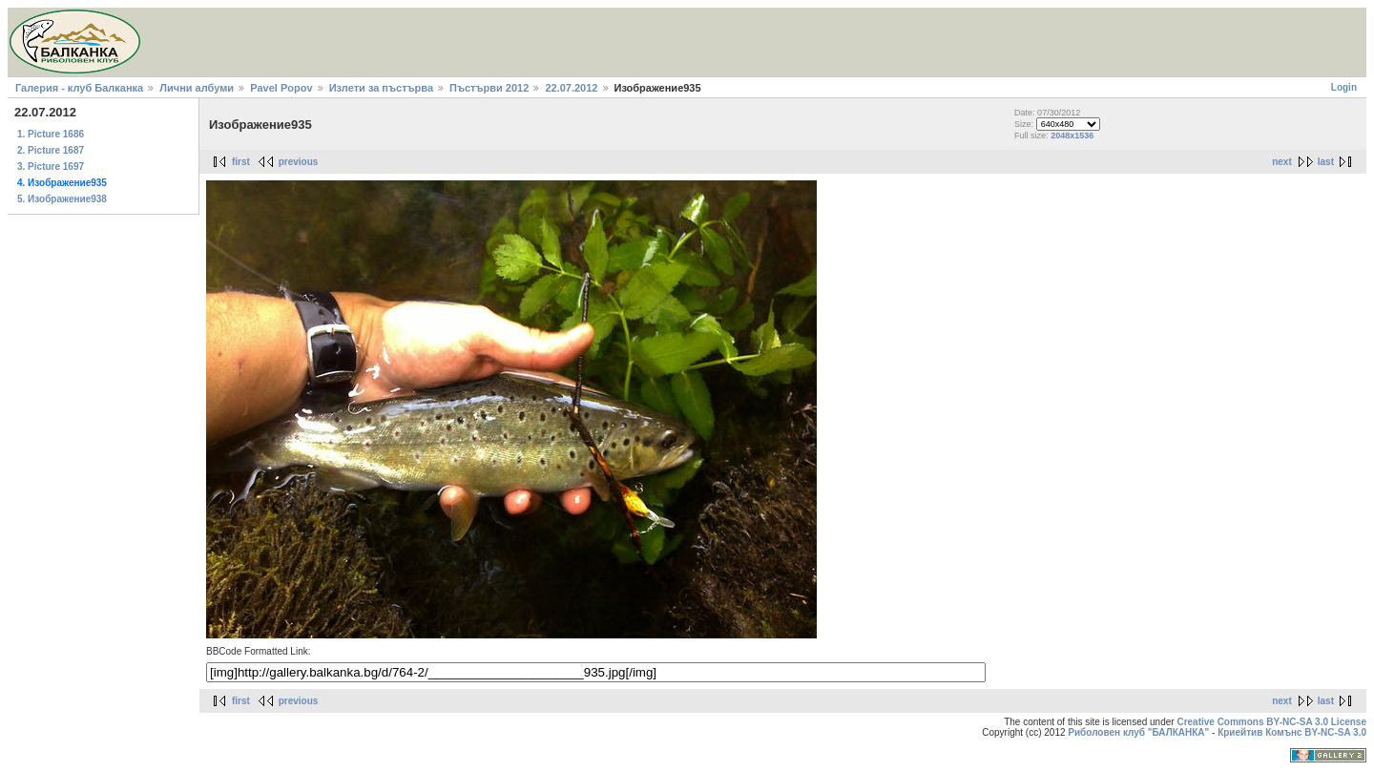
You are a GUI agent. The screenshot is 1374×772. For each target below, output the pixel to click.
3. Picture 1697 (50, 166)
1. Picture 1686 (50, 134)
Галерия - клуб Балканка (79, 88)
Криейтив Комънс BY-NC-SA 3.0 (1292, 732)
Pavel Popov (281, 88)
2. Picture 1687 (50, 150)
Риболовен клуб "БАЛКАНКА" (1138, 732)
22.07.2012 (571, 88)
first (241, 161)
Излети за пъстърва (381, 88)
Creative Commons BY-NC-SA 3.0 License (1271, 722)
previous (299, 161)
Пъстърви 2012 (489, 88)
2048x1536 (1072, 135)
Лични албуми (196, 88)
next (1282, 161)
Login (1344, 87)
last (1326, 161)
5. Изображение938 (62, 199)
